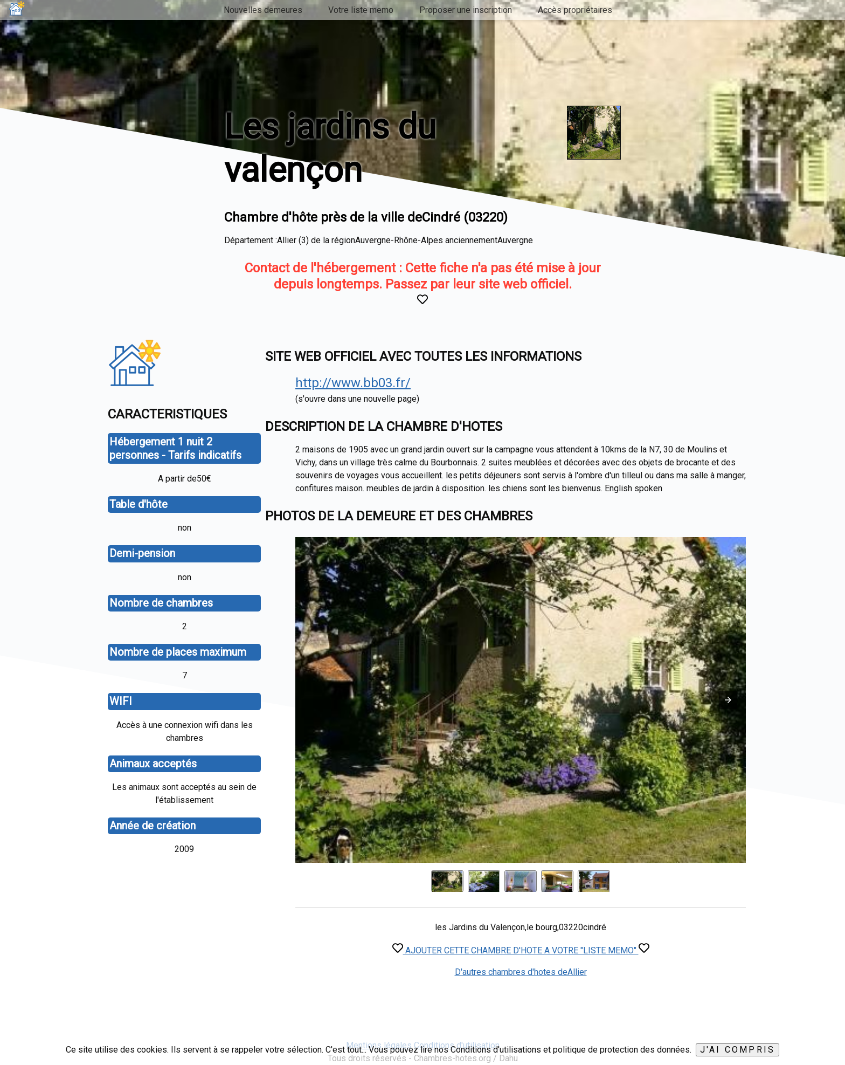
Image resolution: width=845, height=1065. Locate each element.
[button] (728, 700)
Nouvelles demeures (263, 10)
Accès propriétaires (575, 10)
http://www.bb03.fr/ (353, 382)
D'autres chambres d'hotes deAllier (521, 972)
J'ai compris (737, 1050)
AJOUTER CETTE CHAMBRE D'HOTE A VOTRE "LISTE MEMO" (520, 950)
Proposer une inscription (465, 10)
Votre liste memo (360, 10)
